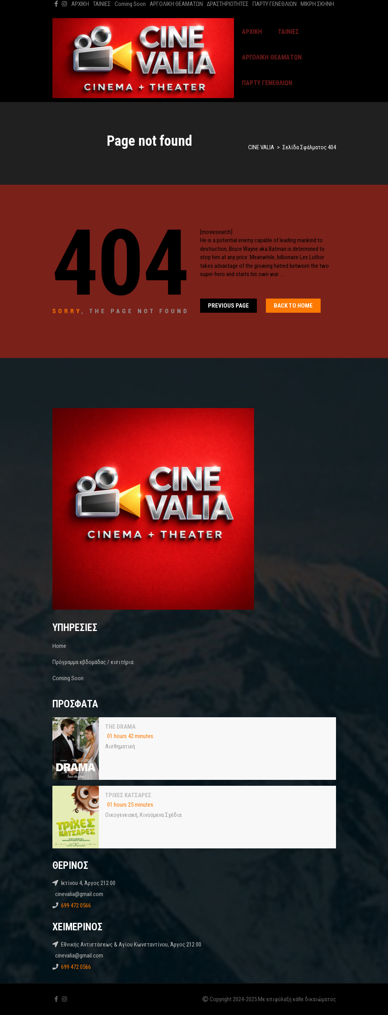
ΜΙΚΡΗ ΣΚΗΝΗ (317, 3)
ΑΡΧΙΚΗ (80, 3)
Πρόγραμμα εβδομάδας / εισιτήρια (93, 662)
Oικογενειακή (121, 814)
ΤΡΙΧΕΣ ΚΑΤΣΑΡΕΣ (128, 795)
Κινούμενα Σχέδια (161, 814)
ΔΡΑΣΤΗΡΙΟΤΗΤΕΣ (228, 3)
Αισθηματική (120, 746)
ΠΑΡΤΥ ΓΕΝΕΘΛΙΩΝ (274, 3)
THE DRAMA (120, 726)
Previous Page (228, 305)
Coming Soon (130, 3)
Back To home (293, 305)
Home (59, 645)
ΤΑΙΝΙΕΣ (102, 3)
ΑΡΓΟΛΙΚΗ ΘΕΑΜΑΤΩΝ (176, 3)
